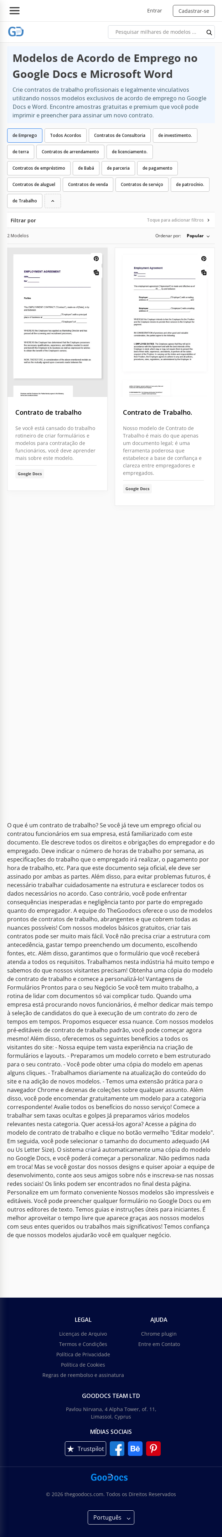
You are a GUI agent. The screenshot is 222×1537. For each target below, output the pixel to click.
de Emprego (24, 135)
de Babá (86, 168)
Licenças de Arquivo (83, 1333)
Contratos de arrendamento (70, 152)
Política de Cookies (83, 1364)
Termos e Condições (83, 1344)
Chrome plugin (159, 1333)
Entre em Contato (159, 1344)
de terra (20, 152)
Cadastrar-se (194, 10)
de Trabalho (24, 201)
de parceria (118, 168)
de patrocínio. (190, 184)
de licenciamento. (130, 152)
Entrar (154, 10)
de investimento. (175, 135)
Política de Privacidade (83, 1354)
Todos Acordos (65, 135)
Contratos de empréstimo (38, 168)
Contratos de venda (88, 184)
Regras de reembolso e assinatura (83, 1375)
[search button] (209, 32)
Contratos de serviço (142, 184)
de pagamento (157, 168)
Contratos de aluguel (33, 184)
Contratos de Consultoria (119, 135)
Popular (195, 236)
